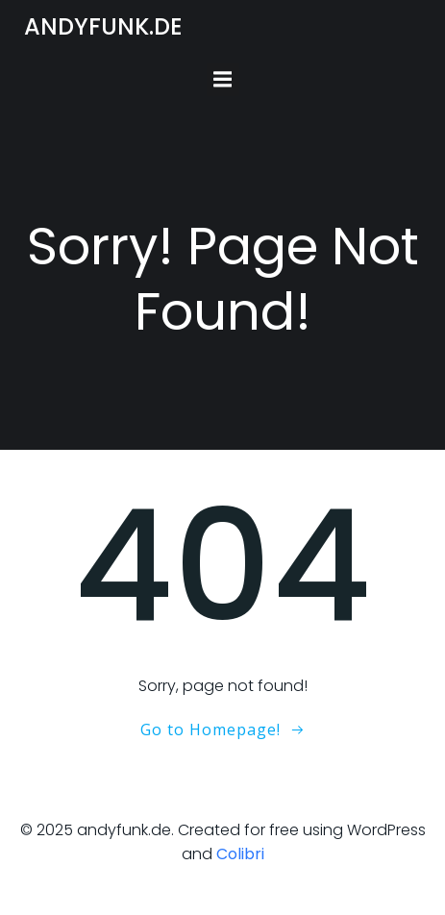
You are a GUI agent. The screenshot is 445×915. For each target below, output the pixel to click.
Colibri (240, 854)
